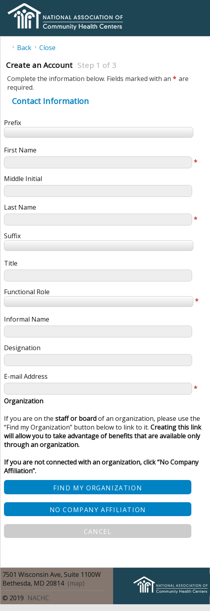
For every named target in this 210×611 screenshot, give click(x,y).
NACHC (38, 598)
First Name (20, 150)
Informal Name (26, 319)
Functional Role (27, 291)
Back (24, 47)
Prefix (12, 122)
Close (47, 47)
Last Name (20, 207)
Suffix (12, 235)
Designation (22, 347)
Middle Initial (23, 178)
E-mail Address (26, 376)
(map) (76, 583)
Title (10, 263)
